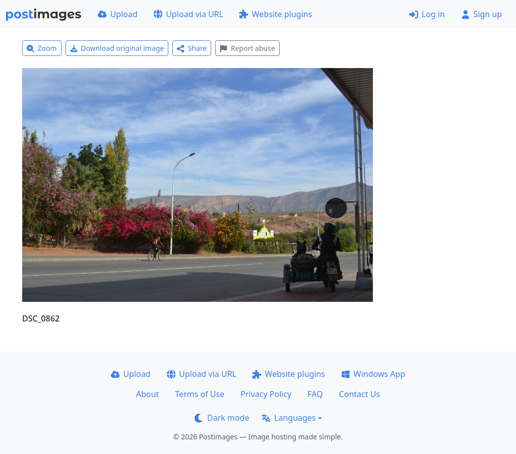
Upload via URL (188, 14)
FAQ (314, 394)
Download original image (117, 48)
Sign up (481, 14)
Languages (288, 417)
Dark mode (222, 417)
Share (192, 48)
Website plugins (275, 14)
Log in (427, 14)
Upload (118, 14)
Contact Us (359, 394)
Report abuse (247, 48)
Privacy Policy (265, 394)
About (147, 394)
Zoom (42, 48)
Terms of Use (199, 394)
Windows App (373, 373)
